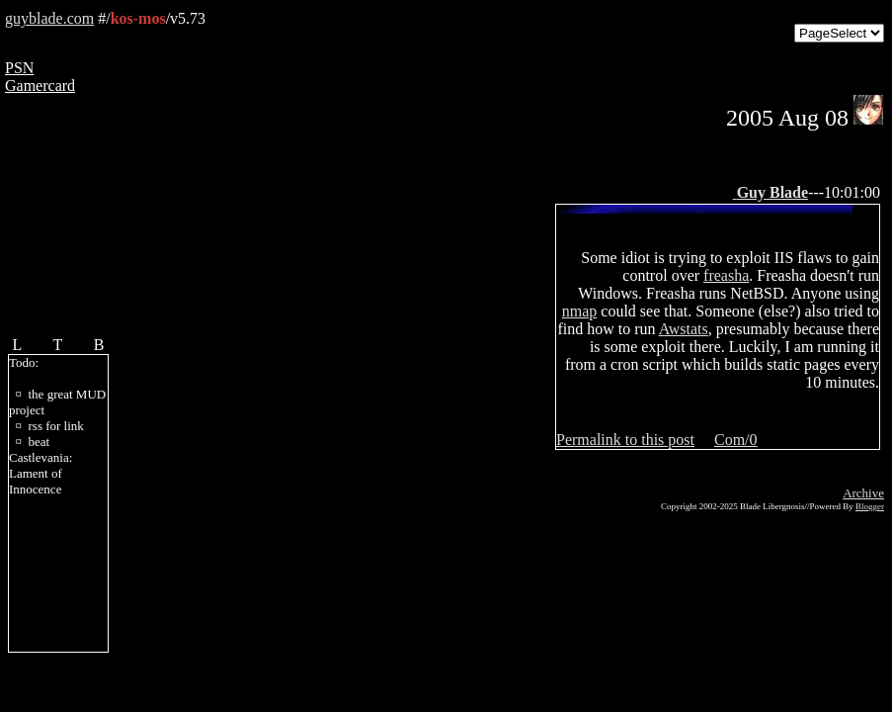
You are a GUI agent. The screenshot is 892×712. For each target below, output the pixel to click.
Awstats (683, 328)
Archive (863, 493)
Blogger (869, 506)
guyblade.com (49, 18)
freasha (726, 275)
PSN (19, 67)
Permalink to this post (625, 439)
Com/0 (736, 439)
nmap (580, 311)
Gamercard (40, 85)
